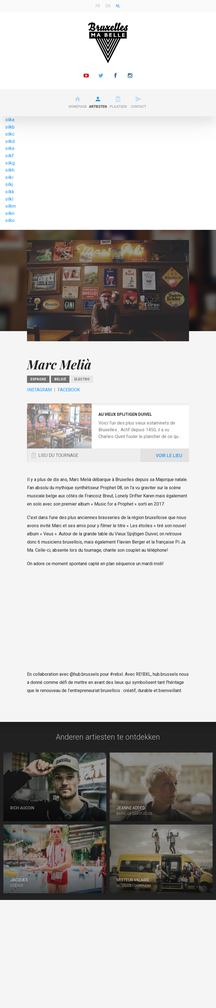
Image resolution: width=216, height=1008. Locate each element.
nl (118, 6)
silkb (10, 127)
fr (98, 6)
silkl (9, 199)
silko (10, 220)
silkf (9, 155)
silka (9, 119)
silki (9, 177)
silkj (9, 184)
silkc (9, 134)
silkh (9, 170)
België (60, 379)
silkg (10, 163)
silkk (9, 191)
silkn (9, 213)
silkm (10, 206)
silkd (10, 141)
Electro (82, 379)
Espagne (38, 379)
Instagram (39, 389)
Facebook (69, 389)
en (108, 6)
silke (10, 148)
